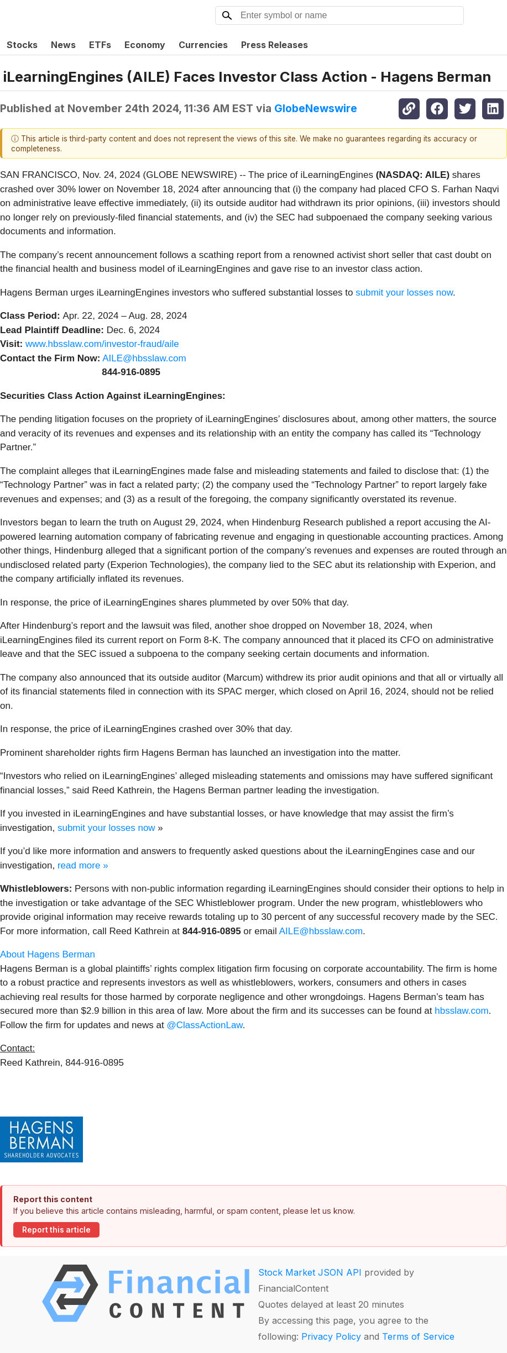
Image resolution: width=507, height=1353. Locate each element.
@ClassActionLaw (204, 1025)
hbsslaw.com (461, 1010)
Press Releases (274, 44)
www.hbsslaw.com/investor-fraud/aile (102, 344)
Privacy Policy (331, 1336)
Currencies (203, 44)
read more (79, 865)
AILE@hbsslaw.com (144, 358)
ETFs (100, 44)
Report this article (56, 1229)
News (63, 44)
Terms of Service (418, 1336)
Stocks (22, 44)
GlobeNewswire (315, 108)
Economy (144, 44)
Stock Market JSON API (310, 1272)
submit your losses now (404, 292)
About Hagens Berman (47, 954)
